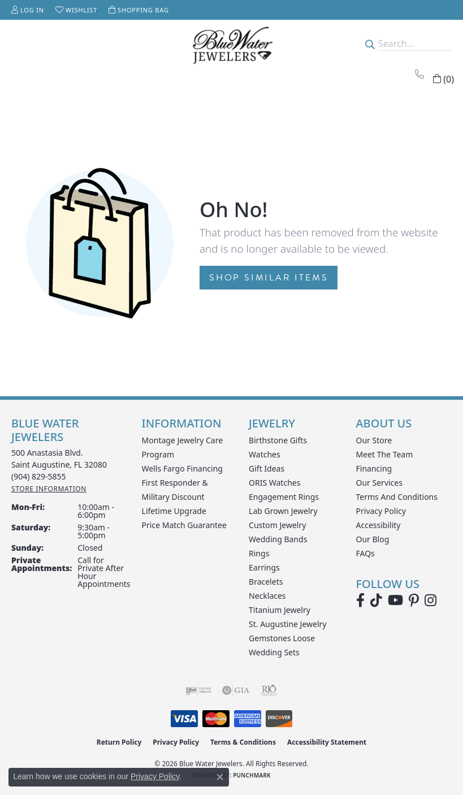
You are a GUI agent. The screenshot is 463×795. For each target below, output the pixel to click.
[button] (27, 10)
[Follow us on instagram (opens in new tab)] (430, 600)
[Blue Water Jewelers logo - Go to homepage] (231, 44)
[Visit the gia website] (235, 690)
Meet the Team (384, 454)
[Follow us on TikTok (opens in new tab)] (376, 600)
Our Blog (373, 539)
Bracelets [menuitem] (266, 581)
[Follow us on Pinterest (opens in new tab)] (414, 600)
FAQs (365, 553)
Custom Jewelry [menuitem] (277, 525)
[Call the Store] (38, 476)
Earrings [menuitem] (264, 567)
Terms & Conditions (243, 742)
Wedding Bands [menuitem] (278, 539)
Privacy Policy (381, 510)
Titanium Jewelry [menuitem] (279, 609)
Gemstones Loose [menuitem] (282, 638)
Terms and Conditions (397, 496)
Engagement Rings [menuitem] (284, 496)
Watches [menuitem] (264, 454)
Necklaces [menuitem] (267, 595)
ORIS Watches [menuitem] (274, 482)
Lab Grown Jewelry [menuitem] (283, 510)
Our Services (379, 482)
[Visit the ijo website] (198, 690)
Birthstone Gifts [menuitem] (278, 440)
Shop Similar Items (268, 277)
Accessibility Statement (326, 742)
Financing (374, 468)
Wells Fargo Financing (182, 468)
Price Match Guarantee (184, 525)
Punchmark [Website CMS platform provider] (252, 775)
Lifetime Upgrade (174, 510)
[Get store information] (48, 489)
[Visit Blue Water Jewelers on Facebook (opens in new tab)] (360, 600)
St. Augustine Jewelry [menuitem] (287, 624)
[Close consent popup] (220, 777)
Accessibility (378, 525)
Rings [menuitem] (259, 553)
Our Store (374, 440)
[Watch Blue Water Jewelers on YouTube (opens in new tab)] (395, 600)
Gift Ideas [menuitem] (266, 468)
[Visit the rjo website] (269, 690)
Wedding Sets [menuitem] (274, 652)
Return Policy (119, 742)
